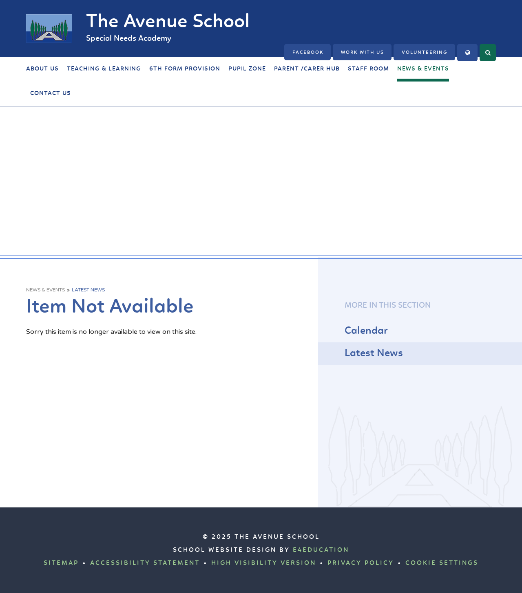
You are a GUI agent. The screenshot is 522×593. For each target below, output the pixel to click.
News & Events (45, 290)
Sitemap (61, 563)
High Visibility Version (263, 563)
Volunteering (425, 52)
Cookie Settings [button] (441, 563)
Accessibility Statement (145, 563)
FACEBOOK (307, 52)
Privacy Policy (360, 563)
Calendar (366, 331)
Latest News (88, 290)
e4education (321, 550)
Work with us (362, 52)
